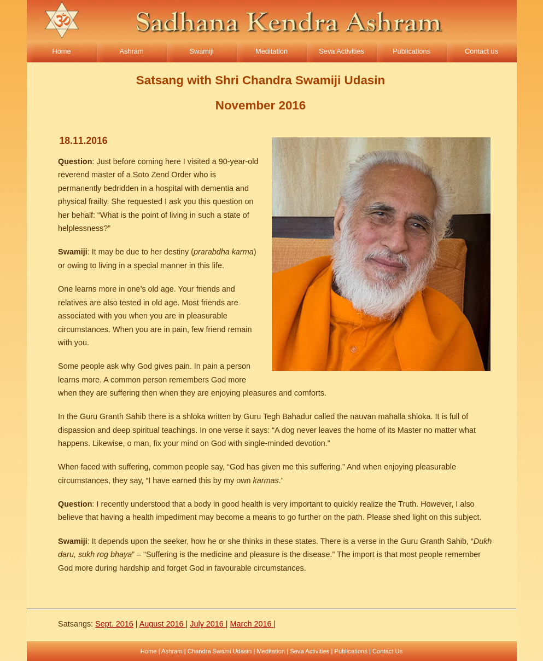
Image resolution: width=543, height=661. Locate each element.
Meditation (271, 51)
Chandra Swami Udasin (220, 651)
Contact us (481, 51)
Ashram (131, 51)
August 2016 (161, 623)
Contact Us (387, 651)
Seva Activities (341, 51)
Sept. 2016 (114, 623)
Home (61, 51)
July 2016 (207, 623)
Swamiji (201, 51)
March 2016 (251, 623)
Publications (411, 51)
